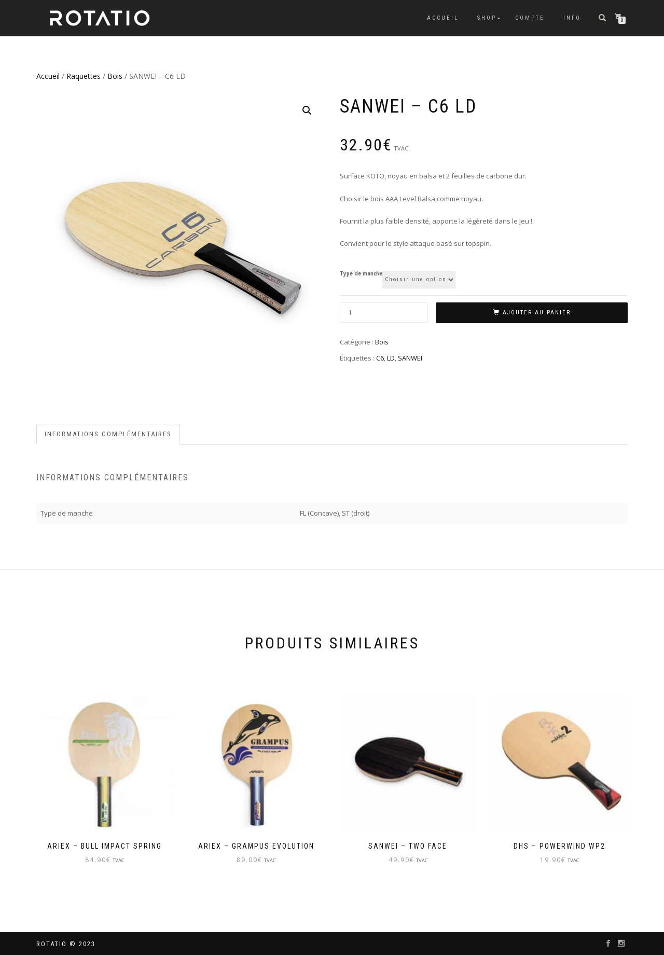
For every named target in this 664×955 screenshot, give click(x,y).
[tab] (108, 434)
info (572, 18)
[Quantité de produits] (384, 312)
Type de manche (361, 273)
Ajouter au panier (537, 312)
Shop (486, 18)
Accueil (443, 18)
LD (391, 358)
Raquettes (83, 76)
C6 (380, 358)
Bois (114, 76)
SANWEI (410, 358)
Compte (530, 18)
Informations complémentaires (108, 434)
